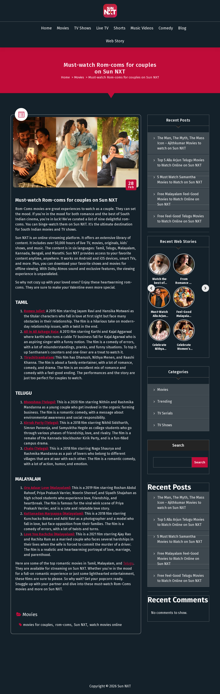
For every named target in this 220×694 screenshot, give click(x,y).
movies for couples (38, 625)
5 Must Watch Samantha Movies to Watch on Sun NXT (179, 179)
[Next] (205, 288)
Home (46, 28)
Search (178, 445)
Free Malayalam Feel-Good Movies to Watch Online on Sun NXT (178, 199)
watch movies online (106, 625)
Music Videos (142, 28)
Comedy (166, 28)
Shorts (119, 28)
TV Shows (82, 28)
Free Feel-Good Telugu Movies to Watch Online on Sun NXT (180, 218)
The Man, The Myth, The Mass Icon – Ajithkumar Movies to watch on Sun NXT (180, 143)
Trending (164, 401)
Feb (131, 185)
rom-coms (63, 625)
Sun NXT (80, 625)
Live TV (102, 28)
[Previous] (151, 288)
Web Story (115, 41)
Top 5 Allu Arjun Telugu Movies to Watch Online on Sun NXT (180, 162)
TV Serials (165, 413)
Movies (63, 28)
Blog (182, 28)
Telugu (128, 563)
